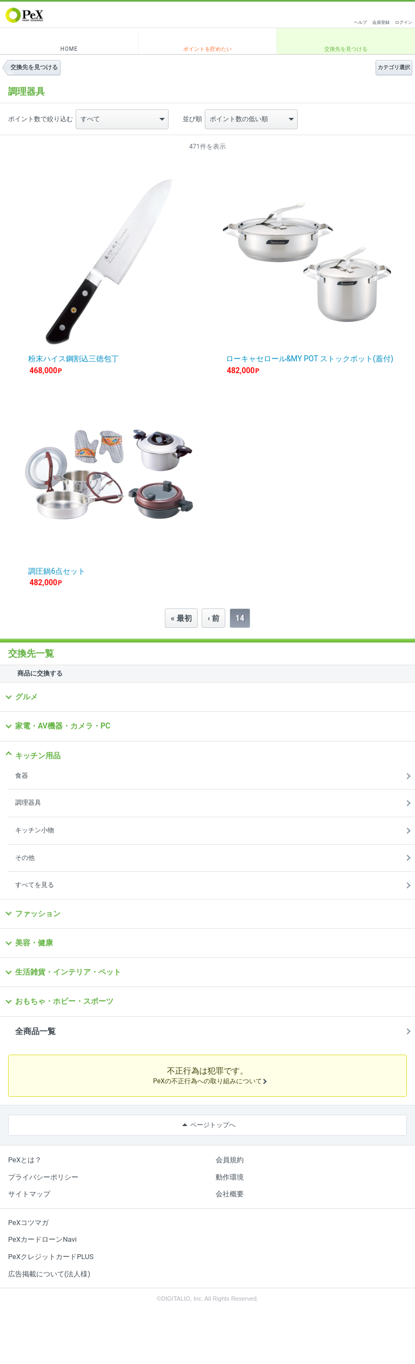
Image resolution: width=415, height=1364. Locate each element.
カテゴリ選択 (394, 67)
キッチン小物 (34, 830)
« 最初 (181, 618)
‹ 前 (213, 618)
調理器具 (28, 802)
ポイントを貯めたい (207, 49)
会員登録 (381, 22)
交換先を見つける (345, 49)
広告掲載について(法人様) (49, 1274)
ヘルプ (360, 22)
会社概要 (230, 1194)
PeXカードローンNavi (42, 1239)
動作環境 (230, 1177)
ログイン (403, 22)
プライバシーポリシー (43, 1177)
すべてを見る (34, 885)
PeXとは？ (25, 1160)
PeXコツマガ (28, 1223)
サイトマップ (29, 1194)
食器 (21, 775)
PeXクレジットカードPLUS (50, 1257)
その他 (25, 858)
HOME (69, 49)
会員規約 (230, 1160)
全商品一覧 (35, 1031)
